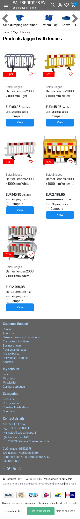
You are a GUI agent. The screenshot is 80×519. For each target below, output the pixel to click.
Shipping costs (19, 112)
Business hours (12, 345)
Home (6, 32)
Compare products (14, 387)
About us (8, 333)
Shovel (66, 20)
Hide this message (41, 511)
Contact (8, 329)
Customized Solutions (16, 341)
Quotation (9, 411)
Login (6, 374)
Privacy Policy (11, 354)
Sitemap (8, 362)
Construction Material (16, 407)
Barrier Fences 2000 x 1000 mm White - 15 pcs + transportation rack (20, 274)
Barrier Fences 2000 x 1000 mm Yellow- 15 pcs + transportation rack (60, 181)
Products (8, 399)
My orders (9, 378)
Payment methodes (14, 350)
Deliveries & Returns (15, 358)
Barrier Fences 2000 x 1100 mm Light (20, 93)
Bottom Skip (49, 20)
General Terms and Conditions (21, 337)
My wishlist (9, 383)
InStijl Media (65, 479)
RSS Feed (70, 483)
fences (26, 32)
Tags (15, 32)
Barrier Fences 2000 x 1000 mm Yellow (60, 93)
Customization (11, 403)
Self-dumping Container (20, 20)
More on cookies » (65, 511)
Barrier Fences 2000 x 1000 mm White (20, 181)
